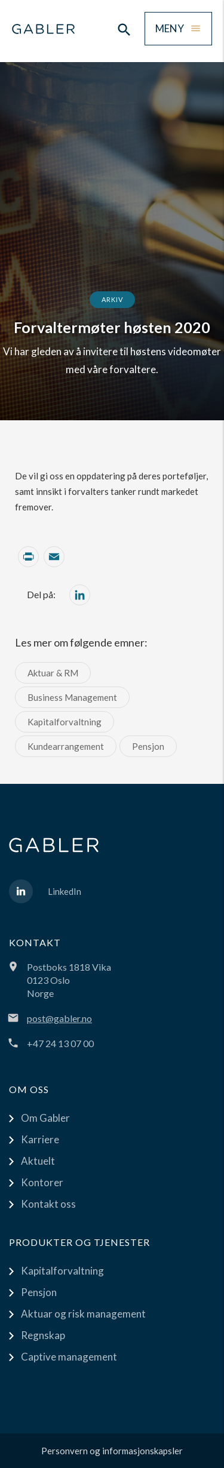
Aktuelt (38, 1161)
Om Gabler (45, 1118)
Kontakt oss (48, 1204)
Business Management (72, 697)
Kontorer (42, 1182)
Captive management (69, 1356)
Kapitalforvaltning (64, 721)
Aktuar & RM (52, 672)
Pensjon (148, 746)
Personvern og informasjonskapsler (112, 1450)
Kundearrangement (65, 746)
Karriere (40, 1139)
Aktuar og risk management (83, 1313)
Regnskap (43, 1335)
